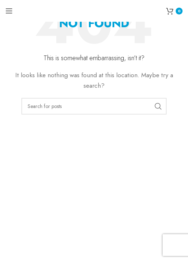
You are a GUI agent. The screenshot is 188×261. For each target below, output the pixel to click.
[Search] (94, 106)
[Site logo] (94, 10)
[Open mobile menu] (9, 11)
